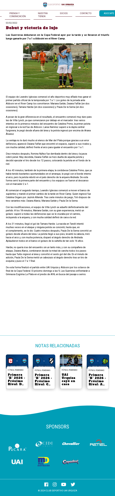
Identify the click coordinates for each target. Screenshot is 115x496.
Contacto (85, 13)
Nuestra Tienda (43, 15)
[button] (106, 369)
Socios (64, 13)
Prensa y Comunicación (17, 15)
